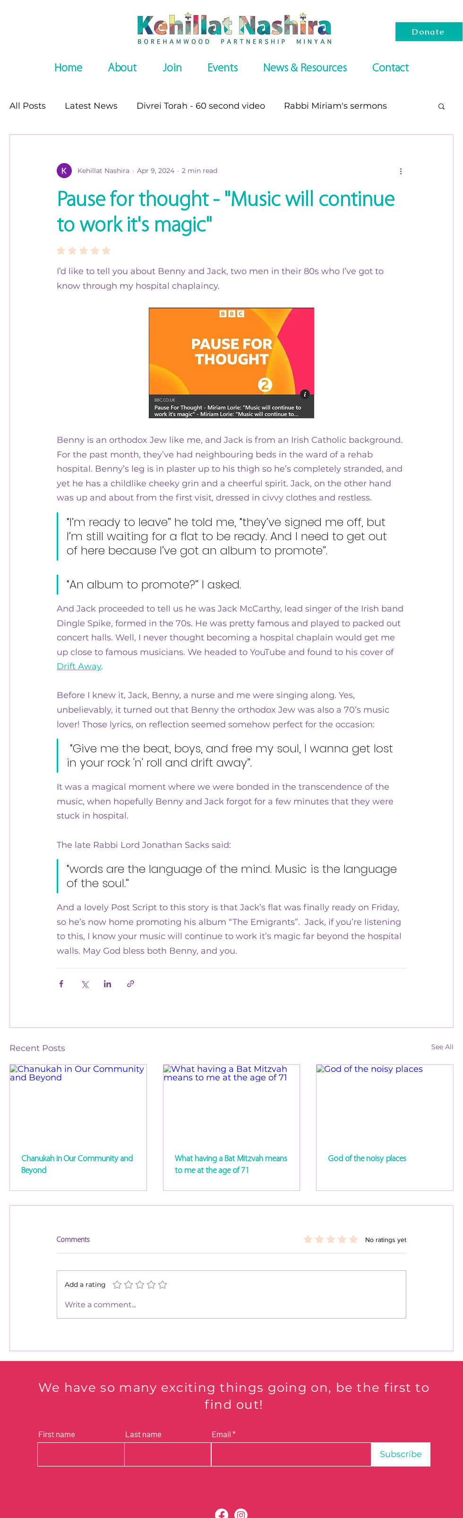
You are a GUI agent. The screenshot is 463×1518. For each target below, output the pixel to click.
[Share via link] (130, 983)
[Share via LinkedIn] (107, 983)
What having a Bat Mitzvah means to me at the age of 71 (231, 1164)
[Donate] (429, 31)
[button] (441, 106)
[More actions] (400, 170)
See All (442, 1047)
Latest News (91, 106)
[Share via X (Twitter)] (84, 983)
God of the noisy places (367, 1159)
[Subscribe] (400, 1454)
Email (221, 1434)
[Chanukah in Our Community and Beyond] (78, 1103)
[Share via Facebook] (61, 983)
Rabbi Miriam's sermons (335, 106)
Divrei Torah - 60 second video (201, 106)
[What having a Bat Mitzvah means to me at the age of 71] (231, 1103)
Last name (143, 1434)
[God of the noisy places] (385, 1103)
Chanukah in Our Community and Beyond (77, 1164)
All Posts (27, 106)
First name (56, 1434)
